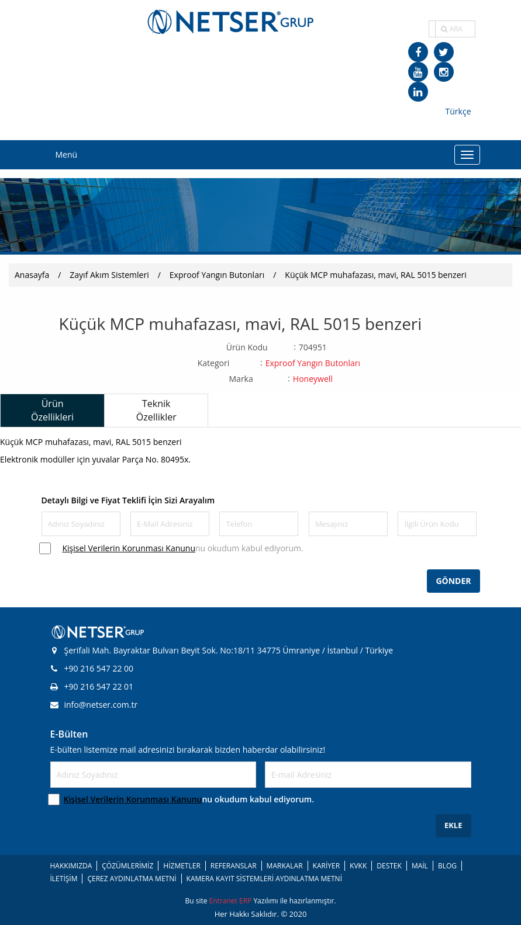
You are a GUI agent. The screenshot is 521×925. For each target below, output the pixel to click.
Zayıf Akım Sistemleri (109, 274)
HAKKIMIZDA (71, 866)
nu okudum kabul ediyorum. (183, 548)
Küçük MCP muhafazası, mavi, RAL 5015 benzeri (375, 274)
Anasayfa (32, 274)
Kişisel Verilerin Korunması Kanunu (129, 548)
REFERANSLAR (234, 866)
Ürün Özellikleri (52, 410)
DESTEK (389, 866)
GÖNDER (453, 580)
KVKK (358, 866)
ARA (452, 29)
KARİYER (326, 866)
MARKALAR (285, 866)
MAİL (420, 866)
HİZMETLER (181, 866)
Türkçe (458, 111)
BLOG (447, 866)
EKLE (453, 825)
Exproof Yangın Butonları (217, 274)
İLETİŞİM (64, 879)
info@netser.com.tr (94, 704)
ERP (246, 901)
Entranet (224, 901)
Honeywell (313, 378)
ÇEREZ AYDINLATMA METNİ (131, 879)
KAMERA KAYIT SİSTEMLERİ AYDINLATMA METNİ (264, 879)
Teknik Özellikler (156, 410)
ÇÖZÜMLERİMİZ (127, 866)
